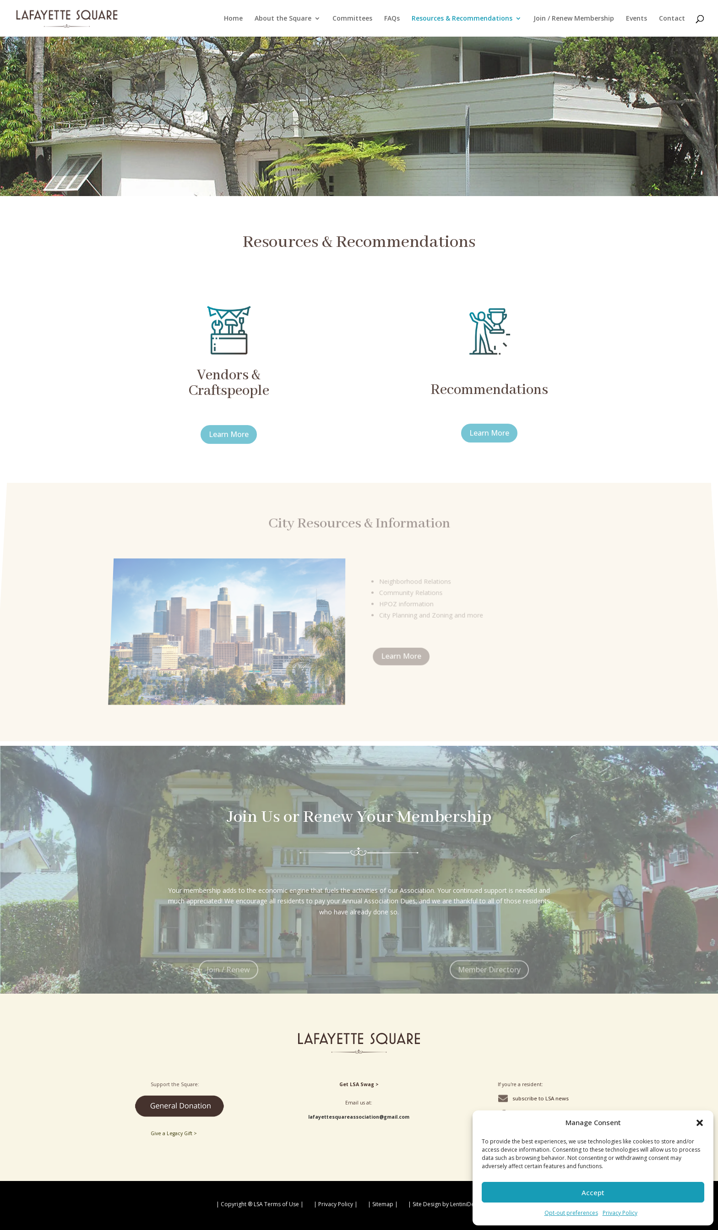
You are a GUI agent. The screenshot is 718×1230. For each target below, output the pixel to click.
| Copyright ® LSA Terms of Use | (260, 1204)
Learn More (234, 443)
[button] (699, 1122)
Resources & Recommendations (462, 18)
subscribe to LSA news (540, 1098)
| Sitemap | (383, 1204)
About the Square (283, 18)
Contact (672, 18)
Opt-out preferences (571, 1213)
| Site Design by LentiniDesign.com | (455, 1204)
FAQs (392, 18)
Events (636, 18)
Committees (352, 18)
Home (233, 18)
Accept (593, 1192)
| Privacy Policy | (336, 1204)
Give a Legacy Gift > (174, 1133)
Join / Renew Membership (573, 18)
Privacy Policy (620, 1213)
